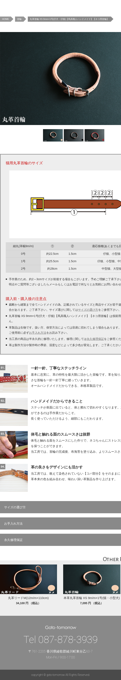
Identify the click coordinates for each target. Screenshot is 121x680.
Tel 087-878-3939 (60, 639)
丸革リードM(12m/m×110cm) (28, 598)
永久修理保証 (95, 339)
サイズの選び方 (88, 309)
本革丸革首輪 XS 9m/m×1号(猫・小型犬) (92, 598)
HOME (5, 19)
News (58, 6)
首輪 (19, 19)
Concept (92, 6)
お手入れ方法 (37, 332)
